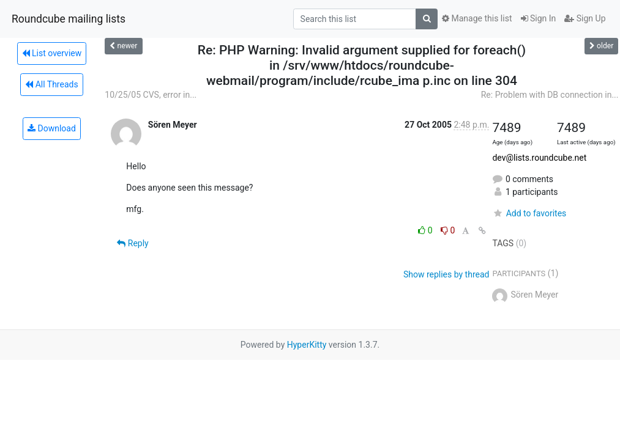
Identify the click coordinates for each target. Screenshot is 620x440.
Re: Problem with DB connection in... (550, 95)
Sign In (538, 18)
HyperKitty (307, 345)
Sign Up (584, 18)
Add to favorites (529, 213)
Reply (132, 243)
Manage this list (477, 18)
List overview (52, 53)
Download (52, 128)
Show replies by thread (446, 274)
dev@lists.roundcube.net (539, 158)
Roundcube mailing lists (68, 19)
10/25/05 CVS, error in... (150, 95)
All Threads (51, 84)
